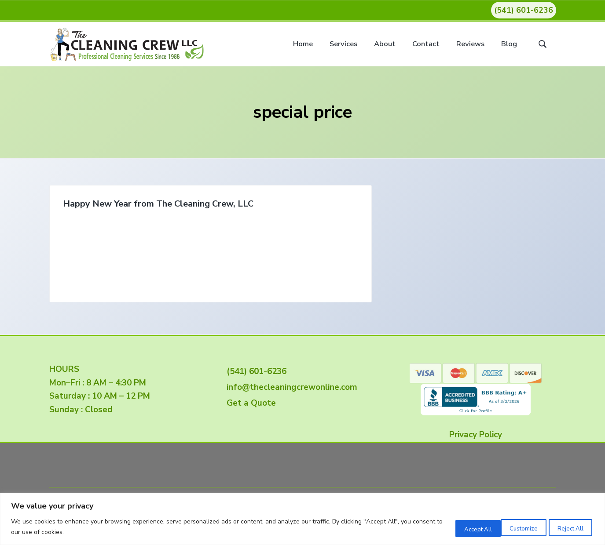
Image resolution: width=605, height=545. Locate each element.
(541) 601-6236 (523, 10)
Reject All (509, 527)
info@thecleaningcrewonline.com (289, 387)
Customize (451, 527)
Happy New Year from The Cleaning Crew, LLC (117, 209)
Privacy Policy (475, 434)
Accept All (566, 527)
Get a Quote (249, 403)
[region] (302, 519)
